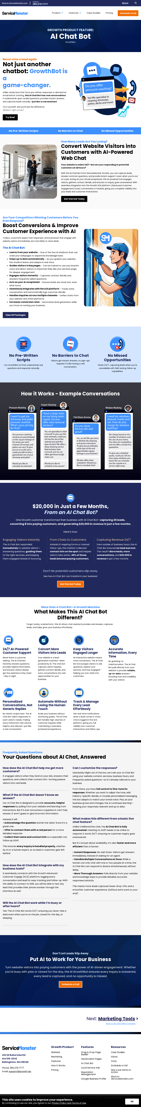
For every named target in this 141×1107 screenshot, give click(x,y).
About (114, 1057)
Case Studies (118, 1052)
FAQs (114, 1061)
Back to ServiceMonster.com (15, 3)
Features (56, 1061)
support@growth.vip (20, 1071)
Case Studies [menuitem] (93, 12)
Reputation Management (88, 1073)
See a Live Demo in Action (121, 1071)
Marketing (56, 1057)
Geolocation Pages (91, 1059)
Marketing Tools (116, 1018)
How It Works (58, 1065)
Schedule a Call (128, 13)
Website (55, 1052)
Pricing (54, 1070)
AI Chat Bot (87, 1063)
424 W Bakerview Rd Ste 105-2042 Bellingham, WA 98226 (15, 1058)
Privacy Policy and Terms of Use (69, 1103)
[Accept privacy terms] (132, 1102)
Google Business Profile (93, 1079)
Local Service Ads (90, 1068)
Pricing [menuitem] (109, 12)
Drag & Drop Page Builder (91, 1053)
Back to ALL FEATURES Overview (120, 1023)
